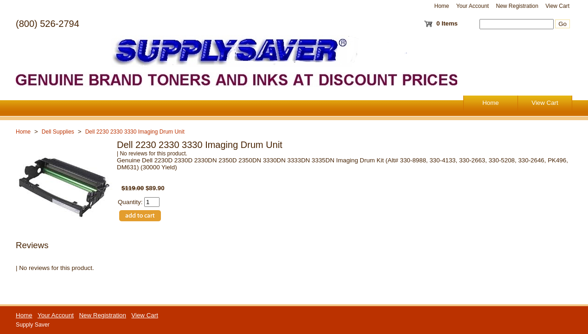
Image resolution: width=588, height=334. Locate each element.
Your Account (472, 6)
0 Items (447, 23)
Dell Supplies (58, 131)
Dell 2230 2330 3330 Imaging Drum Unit (135, 131)
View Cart (557, 6)
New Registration (517, 6)
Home (442, 6)
